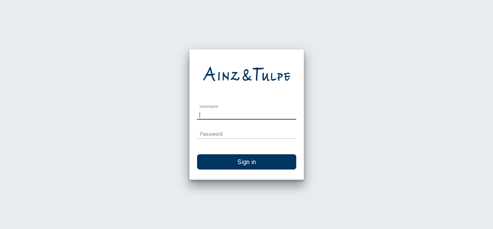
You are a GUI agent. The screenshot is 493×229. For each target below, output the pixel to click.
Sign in (246, 162)
